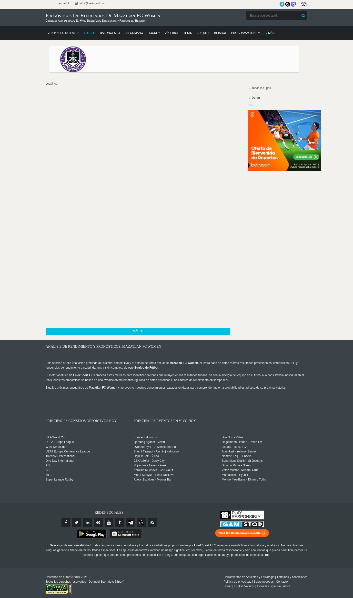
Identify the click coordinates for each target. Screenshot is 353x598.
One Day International (71, 461)
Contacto (270, 578)
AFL (60, 465)
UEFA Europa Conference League (79, 451)
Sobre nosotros (252, 578)
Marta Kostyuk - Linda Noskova (159, 475)
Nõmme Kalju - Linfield (236, 456)
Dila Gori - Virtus (232, 437)
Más (283, 32)
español (75, 3)
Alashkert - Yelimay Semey (238, 451)
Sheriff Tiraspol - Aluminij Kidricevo (161, 451)
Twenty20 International (72, 456)
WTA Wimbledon (68, 447)
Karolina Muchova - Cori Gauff (159, 470)
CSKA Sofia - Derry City (154, 461)
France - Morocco (150, 437)
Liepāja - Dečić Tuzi (234, 447)
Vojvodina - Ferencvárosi (155, 465)
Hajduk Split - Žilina (151, 456)
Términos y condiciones (280, 574)
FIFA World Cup (67, 437)
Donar (216, 583)
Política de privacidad (226, 578)
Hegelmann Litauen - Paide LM (241, 442)
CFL (60, 470)
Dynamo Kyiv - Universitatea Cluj (160, 447)
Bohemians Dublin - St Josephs (241, 461)
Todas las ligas (255, 86)
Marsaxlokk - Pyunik (234, 475)
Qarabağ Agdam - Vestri (155, 442)
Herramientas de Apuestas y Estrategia (237, 574)
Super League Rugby (71, 479)
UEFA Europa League (71, 442)
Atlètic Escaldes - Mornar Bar (158, 479)
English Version (232, 583)
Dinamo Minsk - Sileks (235, 465)
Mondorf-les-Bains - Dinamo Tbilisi (243, 479)
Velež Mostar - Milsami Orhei (240, 470)
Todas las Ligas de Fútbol (261, 583)
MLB (60, 475)
